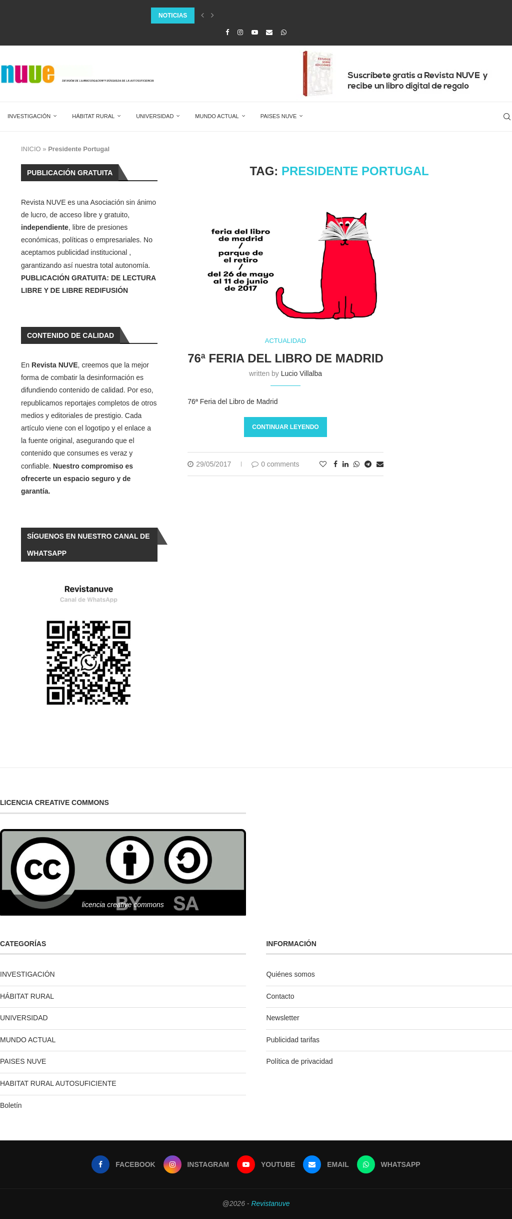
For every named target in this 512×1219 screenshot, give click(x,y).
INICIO (31, 149)
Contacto (280, 996)
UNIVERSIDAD (155, 116)
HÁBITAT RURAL (93, 116)
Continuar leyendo (285, 427)
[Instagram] (240, 32)
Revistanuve (270, 1203)
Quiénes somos (290, 974)
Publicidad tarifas (293, 1040)
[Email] (269, 32)
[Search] (507, 116)
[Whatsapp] (283, 32)
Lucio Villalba (301, 373)
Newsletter (282, 1018)
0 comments (275, 464)
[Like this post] (323, 464)
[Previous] (202, 16)
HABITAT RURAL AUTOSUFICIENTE (58, 1083)
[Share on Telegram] (368, 464)
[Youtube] (255, 32)
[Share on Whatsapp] (357, 464)
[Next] (212, 16)
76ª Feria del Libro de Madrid (286, 358)
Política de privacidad (299, 1061)
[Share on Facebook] (336, 464)
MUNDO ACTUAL (216, 116)
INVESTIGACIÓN (29, 116)
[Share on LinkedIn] (345, 464)
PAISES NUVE (278, 116)
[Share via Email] (380, 464)
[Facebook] (227, 32)
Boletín (11, 1105)
